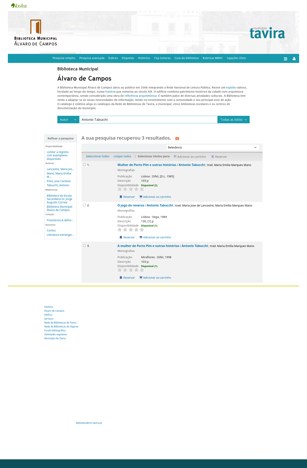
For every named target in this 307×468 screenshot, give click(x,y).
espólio (231, 87)
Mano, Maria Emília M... (59, 175)
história (110, 91)
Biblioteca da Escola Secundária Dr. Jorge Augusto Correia (59, 199)
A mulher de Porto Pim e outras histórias (148, 246)
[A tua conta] (294, 58)
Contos (51, 230)
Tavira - (21, 5)
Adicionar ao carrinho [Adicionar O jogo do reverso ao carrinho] (155, 237)
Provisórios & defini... (60, 220)
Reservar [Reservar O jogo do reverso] (127, 237)
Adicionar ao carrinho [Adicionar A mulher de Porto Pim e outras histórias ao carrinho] (155, 277)
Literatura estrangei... (60, 235)
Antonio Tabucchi (192, 165)
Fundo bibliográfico (55, 330)
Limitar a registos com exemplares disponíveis (58, 155)
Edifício (48, 314)
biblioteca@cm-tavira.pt (89, 423)
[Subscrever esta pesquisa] (177, 138)
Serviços (48, 318)
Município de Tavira (55, 338)
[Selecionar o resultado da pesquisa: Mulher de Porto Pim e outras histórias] (84, 164)
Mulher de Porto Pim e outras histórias (146, 165)
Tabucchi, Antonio (58, 185)
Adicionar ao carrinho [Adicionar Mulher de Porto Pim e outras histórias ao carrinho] (155, 197)
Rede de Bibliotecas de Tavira (60, 322)
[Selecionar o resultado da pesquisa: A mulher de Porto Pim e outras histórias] (84, 245)
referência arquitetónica (141, 95)
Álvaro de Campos (54, 310)
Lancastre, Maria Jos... (60, 169)
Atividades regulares (55, 334)
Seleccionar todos (97, 156)
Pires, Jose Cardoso (59, 181)
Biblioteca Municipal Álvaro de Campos (59, 208)
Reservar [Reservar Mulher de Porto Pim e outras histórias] (127, 197)
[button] (285, 58)
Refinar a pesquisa (60, 138)
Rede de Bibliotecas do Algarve (61, 326)
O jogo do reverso (130, 205)
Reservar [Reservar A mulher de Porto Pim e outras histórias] (127, 277)
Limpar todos (122, 156)
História (48, 307)
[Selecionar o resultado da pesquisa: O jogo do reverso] (84, 205)
